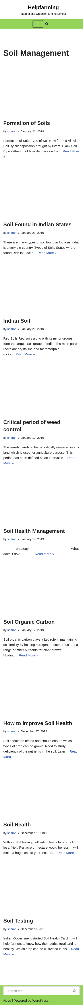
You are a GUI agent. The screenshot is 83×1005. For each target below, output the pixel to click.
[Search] (36, 990)
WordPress (40, 1000)
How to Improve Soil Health (37, 723)
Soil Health (17, 825)
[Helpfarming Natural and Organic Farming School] (34, 9)
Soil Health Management (34, 531)
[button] (38, 24)
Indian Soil (16, 321)
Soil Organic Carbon (29, 622)
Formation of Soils (26, 123)
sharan (11, 131)
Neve (7, 1000)
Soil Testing (18, 921)
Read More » (47, 253)
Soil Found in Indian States (37, 224)
